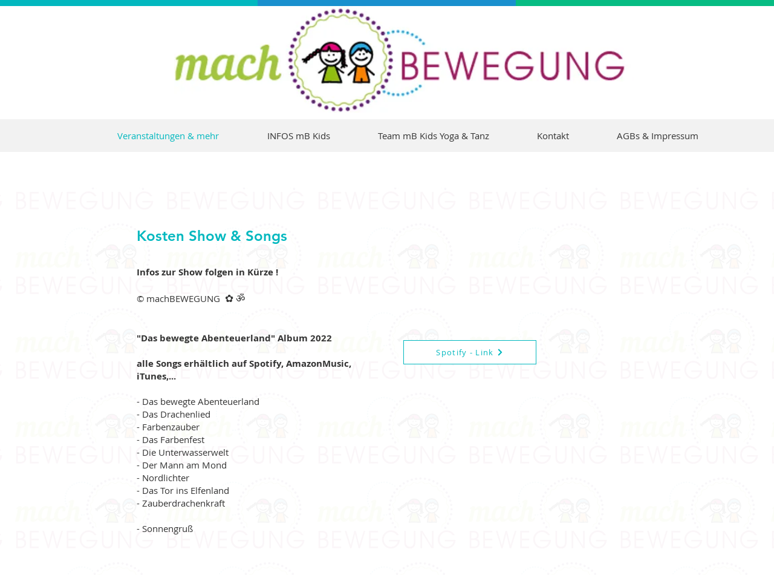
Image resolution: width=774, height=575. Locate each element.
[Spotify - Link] (469, 352)
